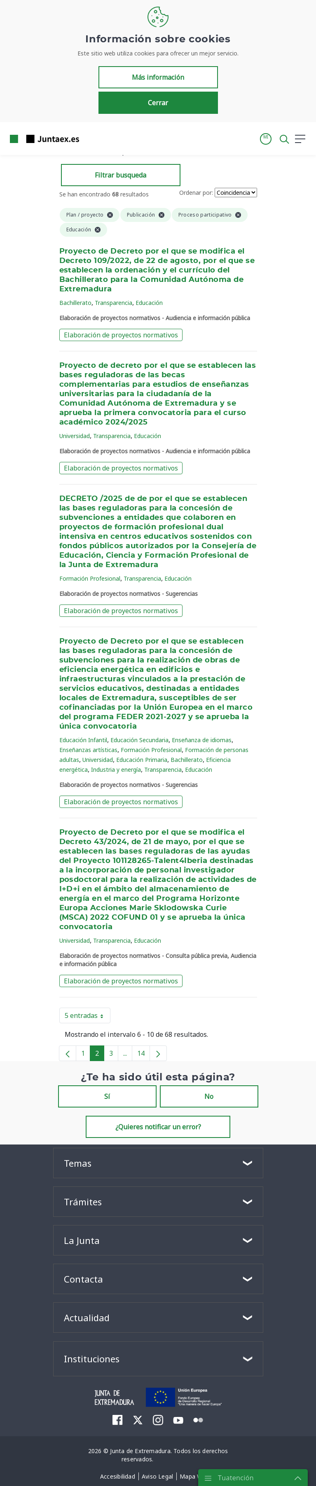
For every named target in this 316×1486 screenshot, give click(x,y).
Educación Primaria (141, 760)
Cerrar (158, 102)
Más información (158, 77)
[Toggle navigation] (90, 138)
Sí (107, 1096)
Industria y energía (116, 769)
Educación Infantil (83, 740)
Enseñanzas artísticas (88, 750)
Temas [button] (77, 1163)
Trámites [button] (83, 1201)
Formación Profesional (89, 578)
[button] (265, 138)
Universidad (74, 436)
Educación (149, 303)
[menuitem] (118, 1420)
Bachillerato (75, 303)
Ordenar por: (196, 192)
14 (143, 1055)
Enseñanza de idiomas (202, 740)
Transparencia (113, 303)
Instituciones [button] (91, 1358)
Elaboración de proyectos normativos (121, 334)
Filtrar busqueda (120, 175)
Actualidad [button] (87, 1317)
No (208, 1096)
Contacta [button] (83, 1279)
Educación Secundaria (139, 740)
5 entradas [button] (87, 1017)
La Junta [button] (82, 1240)
